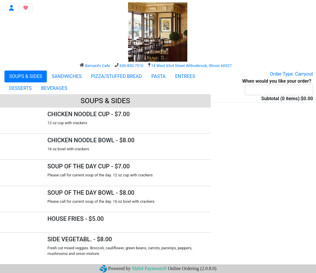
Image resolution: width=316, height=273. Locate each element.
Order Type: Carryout (291, 74)
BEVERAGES (54, 88)
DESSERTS (20, 88)
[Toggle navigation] (11, 8)
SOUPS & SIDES (25, 76)
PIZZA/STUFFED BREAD (116, 76)
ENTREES (185, 76)
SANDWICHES (67, 76)
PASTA (158, 76)
